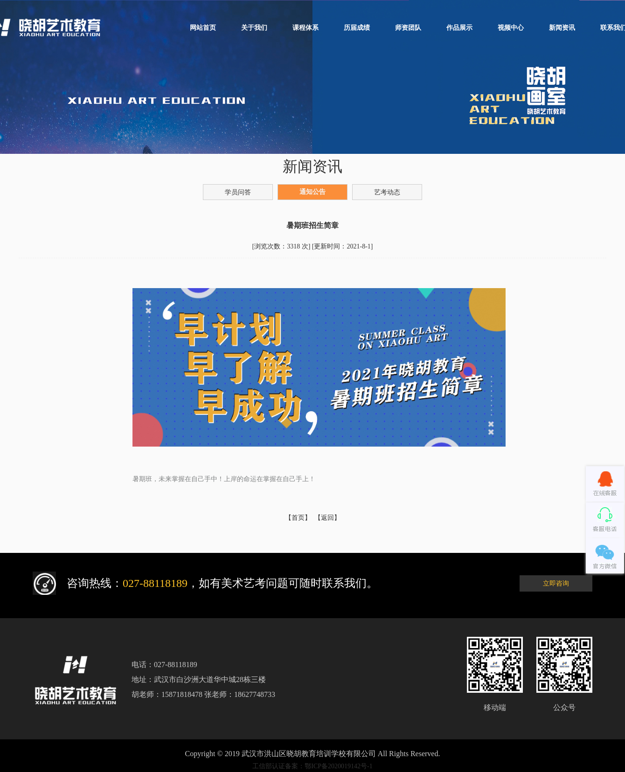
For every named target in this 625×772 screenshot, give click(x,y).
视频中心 (511, 27)
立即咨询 (556, 583)
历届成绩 (357, 27)
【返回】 (327, 517)
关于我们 (254, 27)
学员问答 (238, 192)
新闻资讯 (562, 27)
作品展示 (459, 27)
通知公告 (312, 191)
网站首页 (203, 27)
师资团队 (408, 27)
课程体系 (305, 27)
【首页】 (298, 517)
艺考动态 (387, 192)
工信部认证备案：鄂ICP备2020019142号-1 (312, 766)
